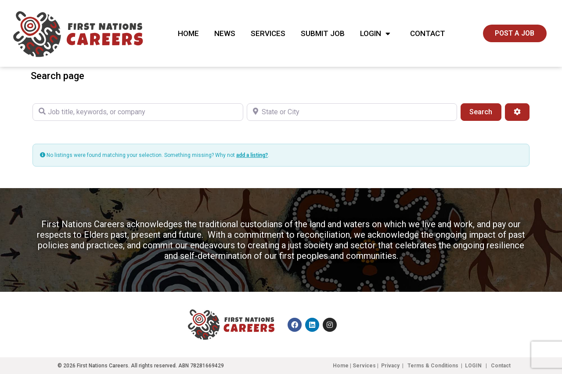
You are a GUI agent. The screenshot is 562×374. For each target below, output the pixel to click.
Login (377, 33)
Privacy (390, 366)
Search (485, 111)
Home (188, 33)
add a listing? (252, 155)
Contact (427, 33)
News (224, 33)
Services (268, 33)
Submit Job (323, 33)
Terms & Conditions (432, 366)
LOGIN (474, 366)
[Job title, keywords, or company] (137, 112)
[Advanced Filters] (517, 112)
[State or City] (352, 112)
